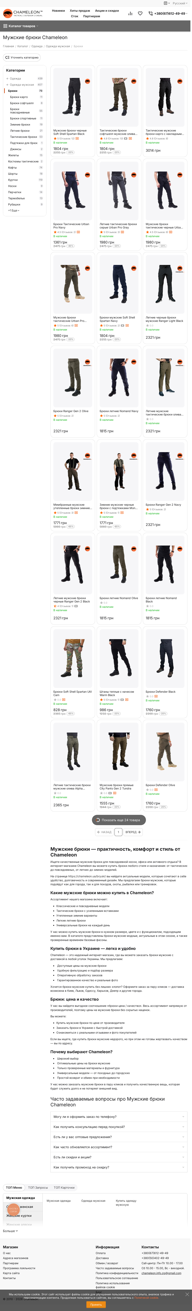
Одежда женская (19, 1207)
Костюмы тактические (25, 161)
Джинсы (26, 149)
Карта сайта (11, 1273)
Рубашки (25, 204)
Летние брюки (26, 130)
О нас (7, 1253)
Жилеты (25, 155)
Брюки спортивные (26, 118)
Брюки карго (26, 97)
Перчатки (25, 192)
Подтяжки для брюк (26, 143)
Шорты (25, 174)
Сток (74, 16)
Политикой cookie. (146, 1297)
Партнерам (91, 16)
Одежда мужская (93, 1200)
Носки (25, 186)
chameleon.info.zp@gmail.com (161, 1273)
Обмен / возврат (107, 1263)
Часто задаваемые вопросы (115, 1268)
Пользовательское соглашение (117, 1278)
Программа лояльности (19, 1268)
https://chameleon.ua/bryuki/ (86, 876)
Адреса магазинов (15, 1258)
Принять (96, 1304)
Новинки (58, 10)
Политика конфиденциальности (117, 1273)
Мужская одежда (20, 1198)
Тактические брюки (26, 137)
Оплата (101, 1253)
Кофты (25, 167)
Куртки (25, 180)
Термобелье (25, 198)
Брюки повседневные (26, 110)
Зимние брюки (26, 124)
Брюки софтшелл (26, 103)
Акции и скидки (107, 10)
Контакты (9, 1278)
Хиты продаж (80, 10)
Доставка (102, 1258)
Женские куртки (18, 1216)
